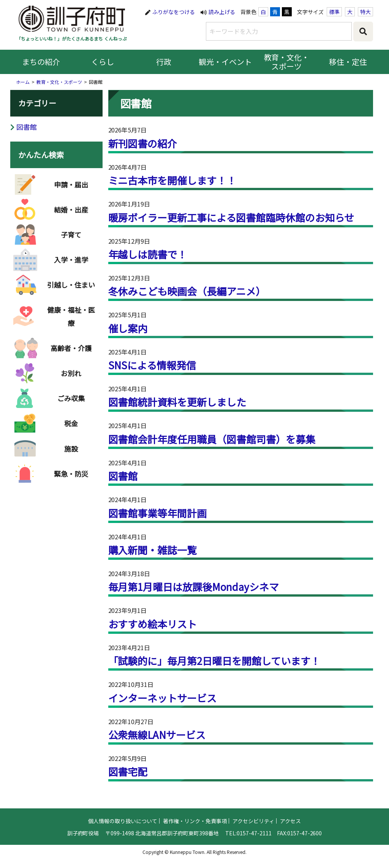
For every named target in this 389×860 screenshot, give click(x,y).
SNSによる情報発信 (152, 365)
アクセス (290, 840)
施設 (71, 449)
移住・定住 (348, 61)
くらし (102, 61)
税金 (71, 423)
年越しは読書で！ (147, 254)
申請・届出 (71, 184)
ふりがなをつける (173, 12)
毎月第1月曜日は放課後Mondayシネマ (193, 587)
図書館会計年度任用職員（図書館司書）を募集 (212, 439)
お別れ (71, 373)
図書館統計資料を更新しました (177, 402)
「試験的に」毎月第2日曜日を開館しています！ (214, 661)
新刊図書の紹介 (142, 143)
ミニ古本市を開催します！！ (172, 180)
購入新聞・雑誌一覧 (152, 550)
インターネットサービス (162, 698)
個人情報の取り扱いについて (122, 840)
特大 (365, 12)
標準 (334, 12)
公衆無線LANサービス (157, 735)
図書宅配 (128, 771)
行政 (163, 61)
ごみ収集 (71, 398)
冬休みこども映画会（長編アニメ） (187, 291)
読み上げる (222, 12)
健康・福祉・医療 (71, 316)
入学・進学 (71, 260)
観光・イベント (225, 61)
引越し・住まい (71, 285)
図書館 (123, 476)
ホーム (23, 82)
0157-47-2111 (254, 852)
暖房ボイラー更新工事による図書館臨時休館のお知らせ (231, 217)
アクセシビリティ (253, 840)
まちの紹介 (41, 61)
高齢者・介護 (71, 348)
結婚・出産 (71, 209)
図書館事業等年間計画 (157, 513)
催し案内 (128, 328)
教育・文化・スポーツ (287, 62)
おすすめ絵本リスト (152, 624)
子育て (71, 234)
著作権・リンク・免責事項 (195, 840)
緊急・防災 (71, 474)
